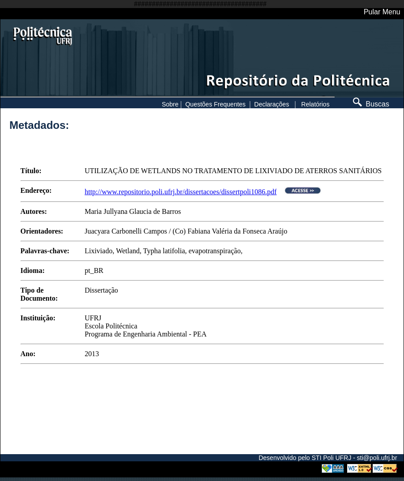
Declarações (271, 104)
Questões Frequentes (215, 104)
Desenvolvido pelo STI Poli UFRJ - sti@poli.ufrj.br (327, 457)
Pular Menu (382, 12)
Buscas (371, 104)
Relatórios (315, 104)
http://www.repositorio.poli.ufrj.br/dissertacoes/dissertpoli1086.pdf (181, 192)
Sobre (170, 104)
